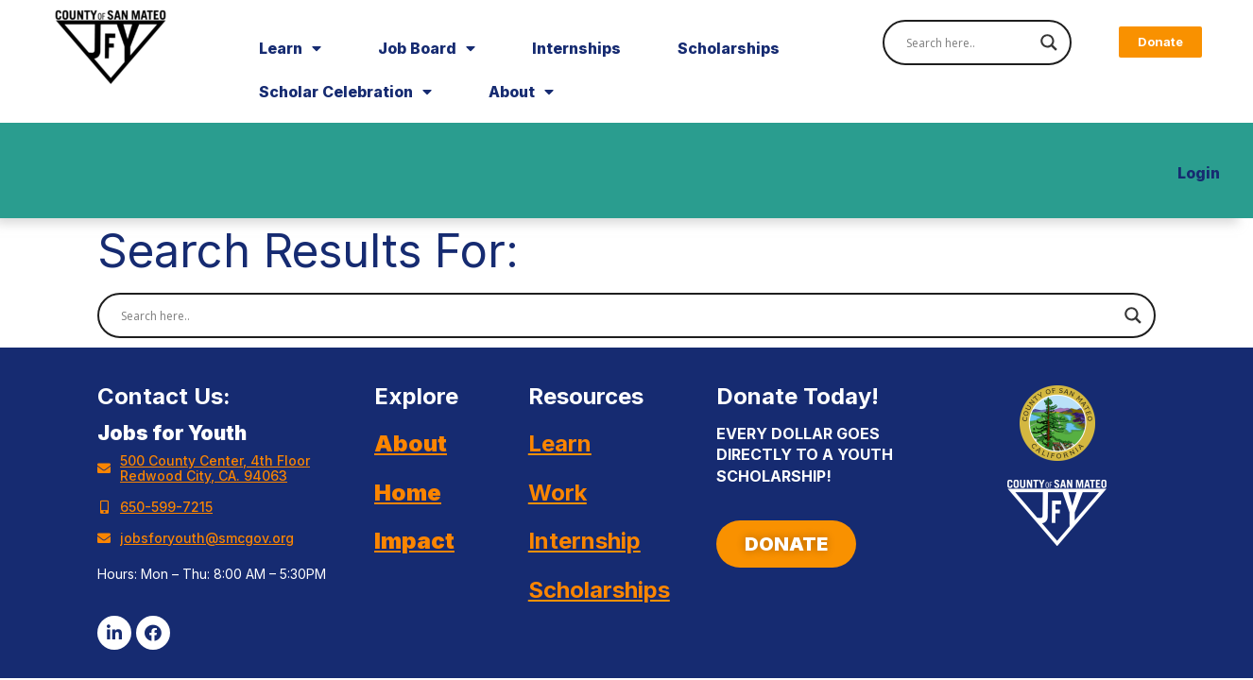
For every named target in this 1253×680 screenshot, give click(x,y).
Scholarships (729, 48)
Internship (584, 540)
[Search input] (968, 42)
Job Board (426, 48)
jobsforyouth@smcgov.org (207, 538)
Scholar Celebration (345, 92)
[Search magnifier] (1049, 42)
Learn (290, 48)
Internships (576, 48)
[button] (1160, 42)
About (521, 92)
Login (1198, 172)
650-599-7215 (166, 507)
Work (557, 492)
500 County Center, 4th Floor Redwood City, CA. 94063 (215, 468)
